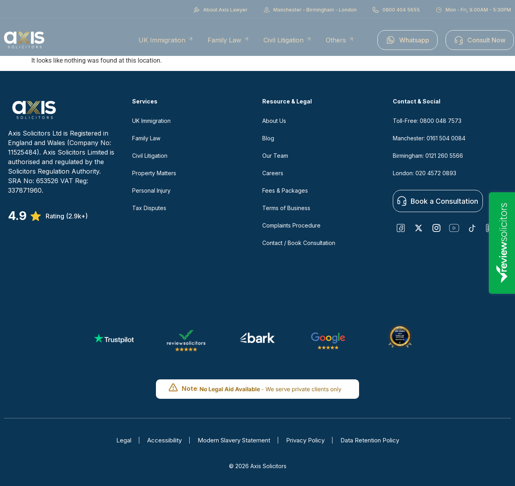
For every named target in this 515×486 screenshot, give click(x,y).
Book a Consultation (437, 201)
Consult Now (479, 40)
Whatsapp (407, 40)
